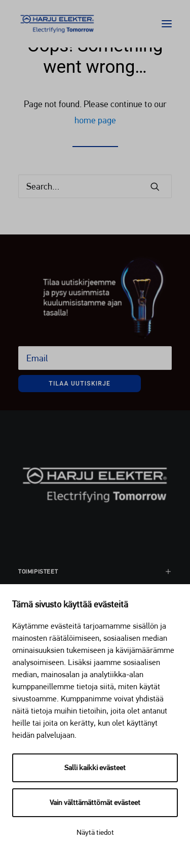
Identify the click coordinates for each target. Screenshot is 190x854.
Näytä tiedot (95, 832)
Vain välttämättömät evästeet (95, 802)
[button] (166, 24)
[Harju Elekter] (57, 24)
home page (95, 120)
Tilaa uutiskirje (79, 383)
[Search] (95, 186)
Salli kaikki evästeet (95, 767)
